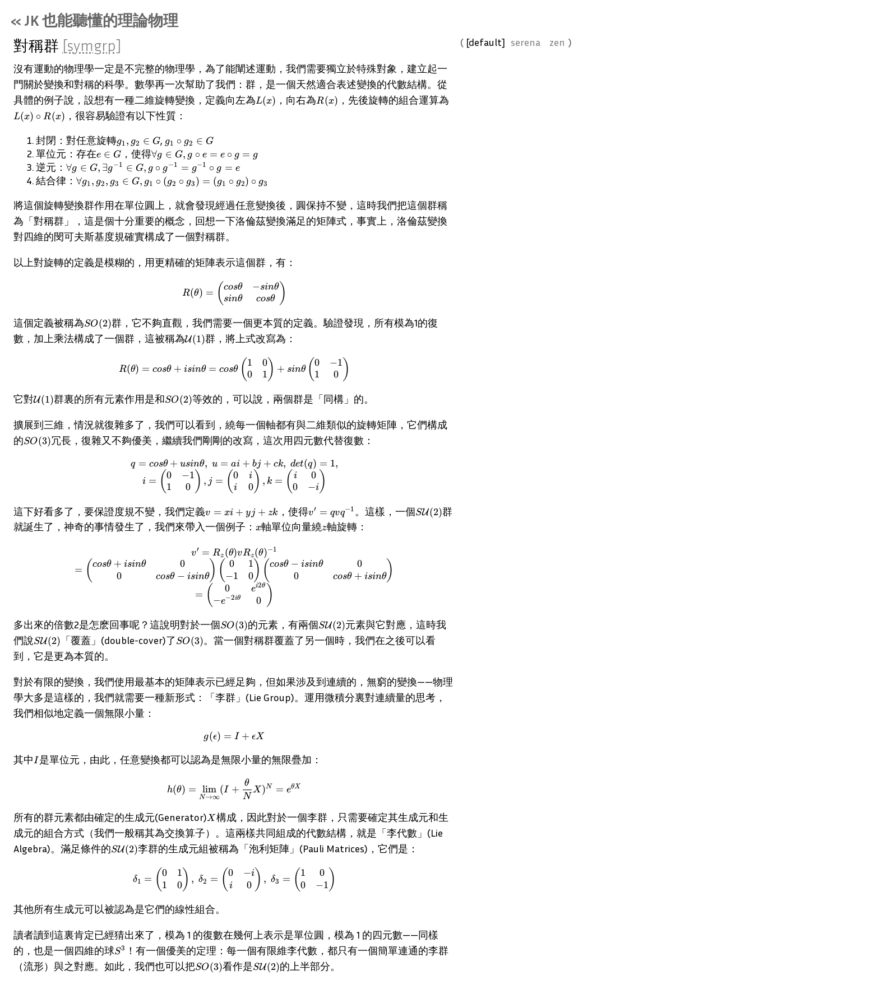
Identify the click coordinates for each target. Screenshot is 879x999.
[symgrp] (101, 55)
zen (567, 51)
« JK (104, 30)
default (494, 51)
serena (535, 51)
